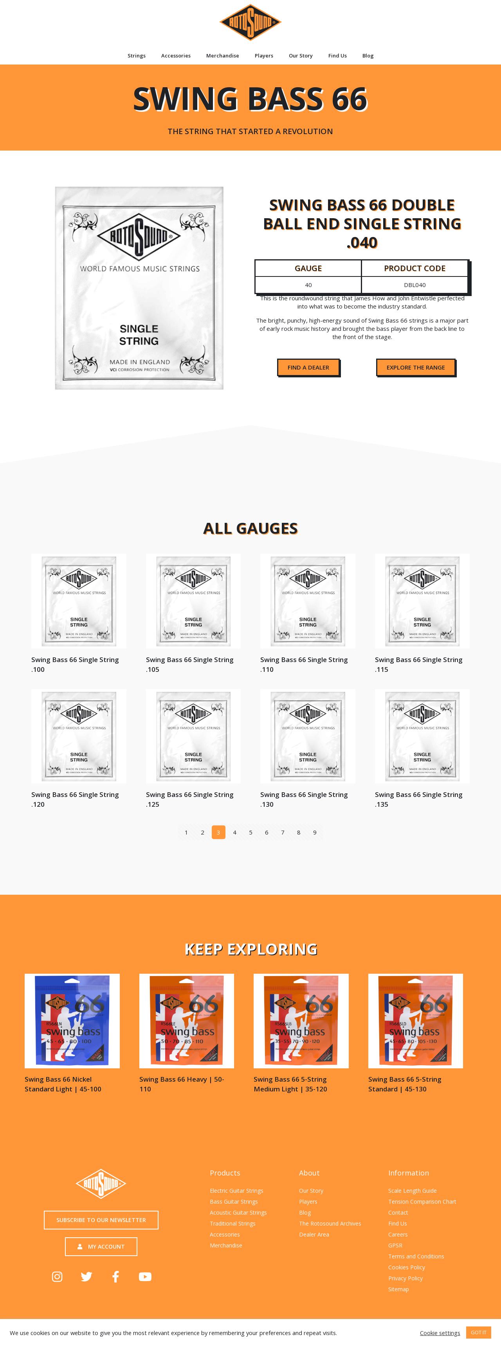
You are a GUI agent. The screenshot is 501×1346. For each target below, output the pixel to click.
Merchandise (222, 55)
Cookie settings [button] (440, 1332)
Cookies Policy (406, 1267)
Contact (398, 1212)
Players (264, 55)
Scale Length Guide (412, 1190)
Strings (137, 55)
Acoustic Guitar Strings (238, 1212)
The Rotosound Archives (330, 1223)
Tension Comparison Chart (422, 1201)
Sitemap (398, 1289)
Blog (368, 55)
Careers (398, 1234)
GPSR (395, 1245)
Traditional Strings (233, 1223)
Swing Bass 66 (250, 106)
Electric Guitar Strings (236, 1190)
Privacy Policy (405, 1278)
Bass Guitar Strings (234, 1201)
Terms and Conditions (416, 1256)
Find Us (337, 55)
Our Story (301, 55)
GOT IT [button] (479, 1332)
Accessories (176, 55)
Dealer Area (314, 1234)
